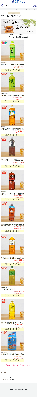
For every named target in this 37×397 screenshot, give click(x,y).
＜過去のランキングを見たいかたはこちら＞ (18, 365)
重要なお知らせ (7, 379)
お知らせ (5, 377)
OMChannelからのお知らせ (12, 9)
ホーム (2, 9)
